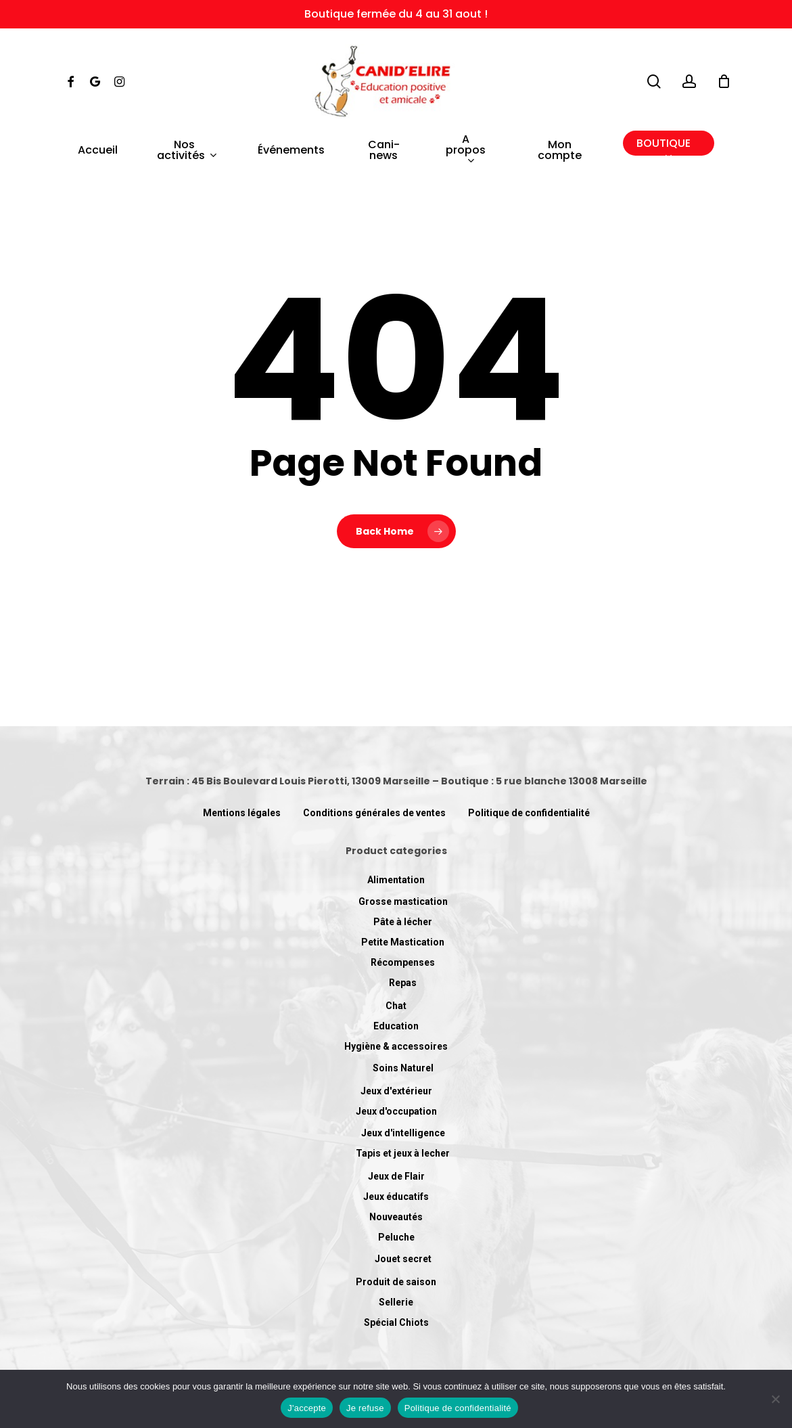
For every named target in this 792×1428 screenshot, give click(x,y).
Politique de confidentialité (529, 812)
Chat (396, 1005)
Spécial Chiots (396, 1322)
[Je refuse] (775, 1399)
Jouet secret (403, 1258)
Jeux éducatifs (396, 1196)
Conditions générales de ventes (374, 812)
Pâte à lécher (402, 921)
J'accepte (306, 1408)
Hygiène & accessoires (396, 1046)
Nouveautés (396, 1216)
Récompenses (403, 962)
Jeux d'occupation (396, 1111)
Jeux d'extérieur (396, 1091)
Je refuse (365, 1408)
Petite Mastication (402, 942)
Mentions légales (242, 812)
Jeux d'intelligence (403, 1133)
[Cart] (723, 81)
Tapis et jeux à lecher (403, 1153)
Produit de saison (396, 1281)
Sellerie (396, 1302)
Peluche (396, 1237)
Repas (403, 982)
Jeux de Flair (396, 1176)
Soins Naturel (403, 1068)
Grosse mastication (403, 901)
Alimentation (396, 879)
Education (396, 1026)
